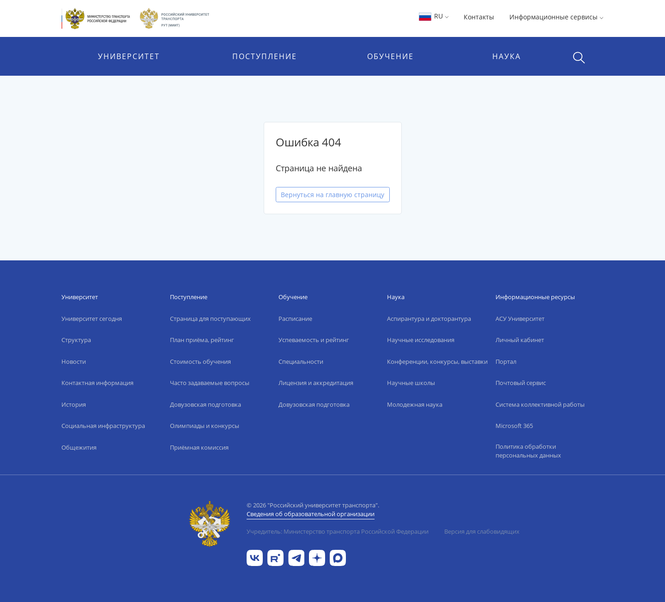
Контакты (479, 16)
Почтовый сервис (521, 383)
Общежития (79, 447)
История (73, 404)
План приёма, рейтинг (202, 340)
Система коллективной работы (540, 404)
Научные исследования (420, 340)
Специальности (300, 361)
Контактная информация (97, 383)
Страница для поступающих (210, 318)
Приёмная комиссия (199, 447)
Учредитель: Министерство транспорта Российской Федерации (338, 531)
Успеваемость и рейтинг (313, 340)
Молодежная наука (414, 404)
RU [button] (433, 16)
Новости (73, 361)
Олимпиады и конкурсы (204, 425)
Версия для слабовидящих (482, 531)
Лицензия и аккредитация (315, 383)
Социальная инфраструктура (103, 425)
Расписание (295, 318)
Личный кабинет (520, 340)
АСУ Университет (520, 318)
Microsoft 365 (514, 425)
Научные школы (411, 383)
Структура (76, 340)
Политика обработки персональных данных (528, 451)
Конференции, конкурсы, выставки (437, 361)
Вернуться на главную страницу (332, 194)
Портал (506, 361)
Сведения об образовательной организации (311, 514)
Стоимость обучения (200, 361)
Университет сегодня (91, 318)
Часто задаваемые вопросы (209, 383)
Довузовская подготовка (205, 404)
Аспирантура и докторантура (429, 318)
